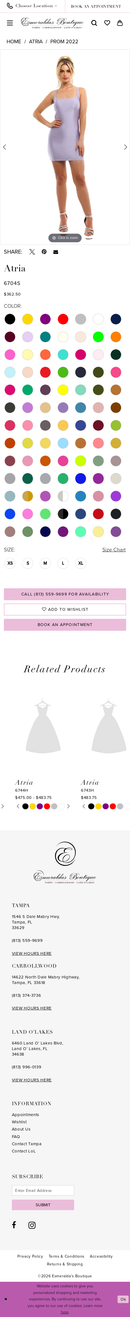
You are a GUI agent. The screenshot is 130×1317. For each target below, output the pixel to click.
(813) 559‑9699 (27, 940)
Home (14, 41)
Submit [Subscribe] (43, 1205)
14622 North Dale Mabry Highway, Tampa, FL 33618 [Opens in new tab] (46, 980)
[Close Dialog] (6, 1299)
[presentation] (32, 727)
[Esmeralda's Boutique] (52, 22)
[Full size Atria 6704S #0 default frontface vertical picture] (65, 147)
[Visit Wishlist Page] (107, 22)
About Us (21, 1129)
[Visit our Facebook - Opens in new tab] (14, 1225)
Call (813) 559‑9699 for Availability (65, 594)
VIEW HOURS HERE (32, 953)
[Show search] (94, 22)
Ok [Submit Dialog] (123, 1299)
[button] (10, 22)
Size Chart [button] (114, 549)
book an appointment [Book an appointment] (96, 7)
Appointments (25, 1115)
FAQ (16, 1137)
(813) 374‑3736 (26, 995)
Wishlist (19, 1122)
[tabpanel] (65, 147)
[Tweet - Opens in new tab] (32, 251)
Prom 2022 (64, 41)
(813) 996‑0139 (26, 1067)
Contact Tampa (27, 1144)
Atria (36, 41)
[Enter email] (43, 1190)
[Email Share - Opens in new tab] (55, 251)
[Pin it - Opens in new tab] (44, 251)
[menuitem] (34, 6)
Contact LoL (24, 1151)
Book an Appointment (65, 625)
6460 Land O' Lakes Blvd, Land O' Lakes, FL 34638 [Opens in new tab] (37, 1048)
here (65, 1312)
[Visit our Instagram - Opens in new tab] (32, 1225)
